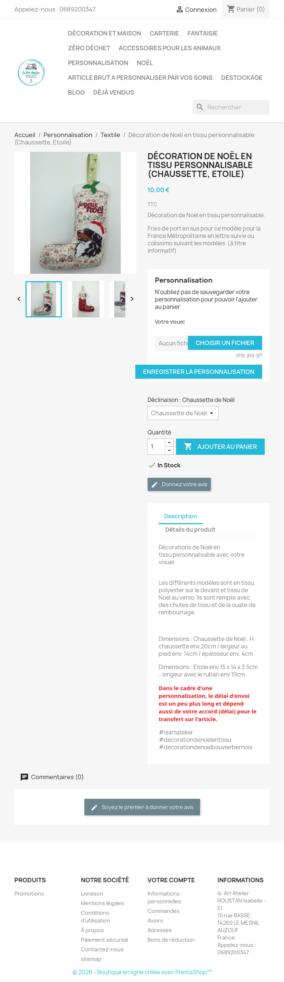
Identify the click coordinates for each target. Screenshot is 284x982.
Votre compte (171, 880)
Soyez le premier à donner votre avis (142, 807)
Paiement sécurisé (104, 939)
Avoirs (155, 920)
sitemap (91, 958)
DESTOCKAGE (242, 78)
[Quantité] (156, 447)
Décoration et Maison (104, 33)
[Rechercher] (231, 107)
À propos (92, 930)
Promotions (29, 893)
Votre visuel (170, 321)
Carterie (164, 33)
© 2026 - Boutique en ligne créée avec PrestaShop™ (142, 972)
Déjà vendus (113, 92)
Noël (145, 63)
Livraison (92, 893)
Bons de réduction (171, 939)
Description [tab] (180, 516)
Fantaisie (202, 33)
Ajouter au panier (220, 446)
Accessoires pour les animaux (170, 48)
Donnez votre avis (179, 484)
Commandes (164, 910)
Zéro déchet (89, 48)
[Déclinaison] (183, 413)
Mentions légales (102, 903)
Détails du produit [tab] (190, 529)
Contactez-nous (102, 949)
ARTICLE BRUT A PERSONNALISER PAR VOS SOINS (140, 78)
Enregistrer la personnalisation (198, 372)
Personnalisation (98, 63)
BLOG (76, 92)
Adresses (160, 930)
